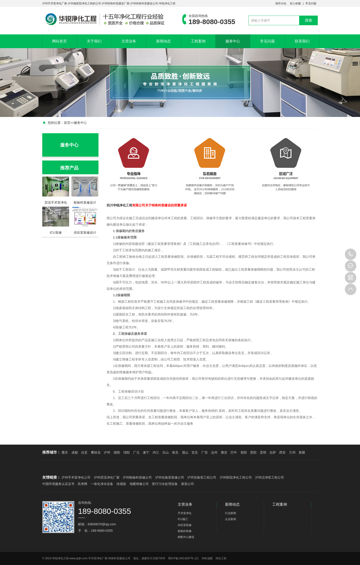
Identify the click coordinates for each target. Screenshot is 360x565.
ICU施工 (183, 519)
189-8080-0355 (350, 254)
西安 (282, 452)
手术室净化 (184, 513)
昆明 (263, 452)
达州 (214, 452)
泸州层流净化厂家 (107, 477)
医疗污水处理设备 (165, 484)
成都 (74, 452)
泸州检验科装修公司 (137, 477)
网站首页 (59, 41)
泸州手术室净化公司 (76, 477)
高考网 (82, 484)
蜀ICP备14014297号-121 (183, 558)
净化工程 (125, 205)
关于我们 (94, 41)
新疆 (302, 452)
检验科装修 (184, 531)
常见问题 (310, 3)
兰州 (292, 452)
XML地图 (207, 558)
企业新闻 (230, 519)
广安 (204, 452)
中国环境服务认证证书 (58, 484)
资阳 (243, 452)
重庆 (65, 452)
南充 (175, 452)
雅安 (224, 452)
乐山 (165, 452)
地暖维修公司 (139, 484)
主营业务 (128, 41)
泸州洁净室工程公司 (269, 477)
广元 (136, 452)
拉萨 (273, 452)
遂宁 (146, 452)
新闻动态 (163, 41)
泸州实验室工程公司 (201, 477)
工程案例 (198, 41)
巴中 (234, 452)
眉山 (185, 452)
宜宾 (194, 452)
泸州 (107, 452)
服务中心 (232, 41)
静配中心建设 (186, 537)
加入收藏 (295, 3)
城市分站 (280, 3)
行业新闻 (230, 513)
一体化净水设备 (102, 484)
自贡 (84, 452)
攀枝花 (96, 452)
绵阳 (126, 452)
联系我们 (302, 41)
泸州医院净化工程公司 (236, 477)
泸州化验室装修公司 (169, 477)
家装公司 (187, 484)
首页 (67, 123)
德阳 (117, 452)
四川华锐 (113, 205)
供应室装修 (184, 525)
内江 (156, 452)
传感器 (121, 484)
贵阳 (253, 452)
